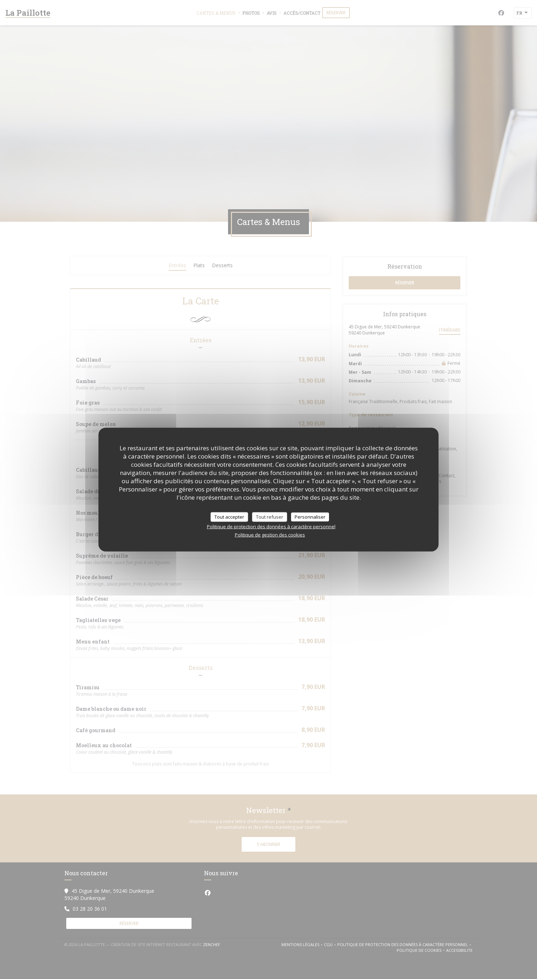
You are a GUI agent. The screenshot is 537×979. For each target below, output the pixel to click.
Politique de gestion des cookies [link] (270, 535)
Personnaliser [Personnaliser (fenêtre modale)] (310, 516)
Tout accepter (229, 516)
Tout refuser (269, 516)
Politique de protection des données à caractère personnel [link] (271, 526)
